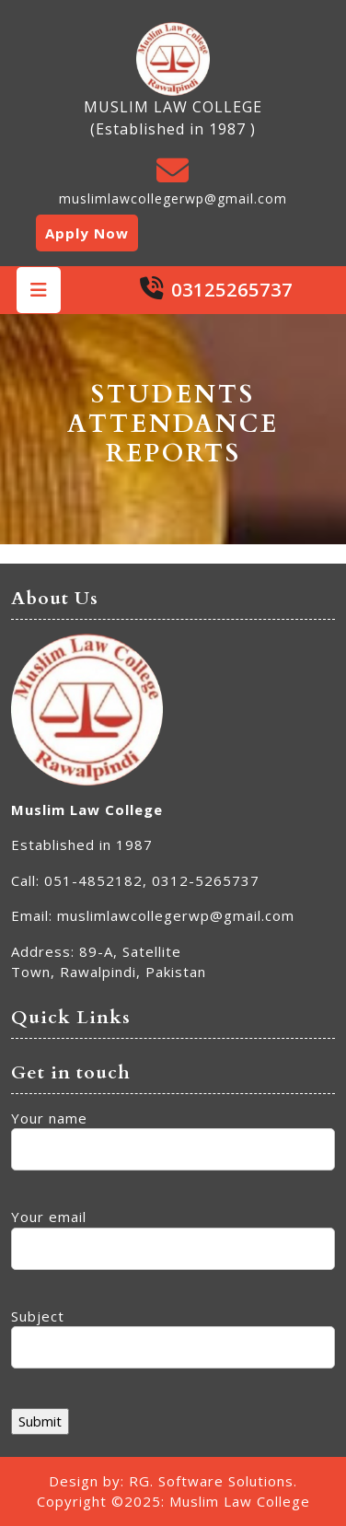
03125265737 (232, 289)
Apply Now (87, 233)
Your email (173, 1232)
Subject (173, 1332)
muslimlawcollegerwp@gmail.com (173, 198)
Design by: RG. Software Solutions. (173, 1481)
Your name (173, 1134)
